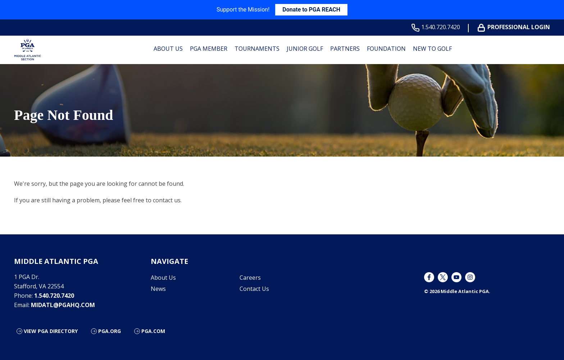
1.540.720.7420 (437, 27)
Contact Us (254, 289)
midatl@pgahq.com (63, 305)
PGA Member (208, 49)
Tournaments (257, 49)
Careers (250, 278)
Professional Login (515, 27)
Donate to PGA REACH (311, 9)
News (158, 289)
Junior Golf (305, 49)
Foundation (386, 49)
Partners (345, 49)
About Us (168, 49)
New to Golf (432, 49)
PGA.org (109, 331)
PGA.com (153, 331)
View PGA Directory (51, 331)
